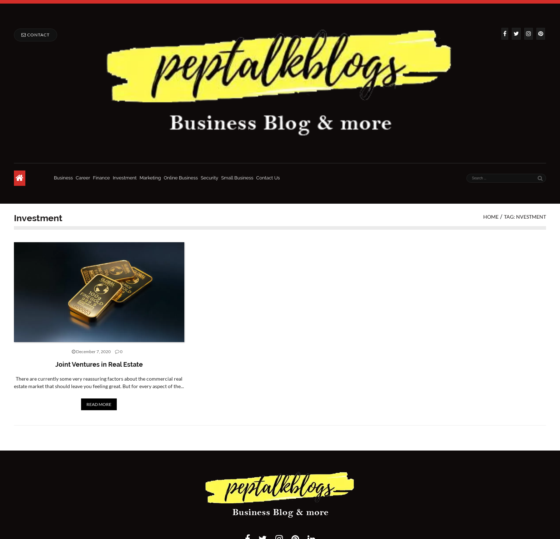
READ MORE (98, 404)
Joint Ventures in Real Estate (99, 364)
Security (209, 177)
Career (83, 177)
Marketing (150, 177)
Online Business (181, 177)
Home (491, 217)
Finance (101, 177)
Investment (125, 177)
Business (63, 177)
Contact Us (268, 177)
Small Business (237, 177)
